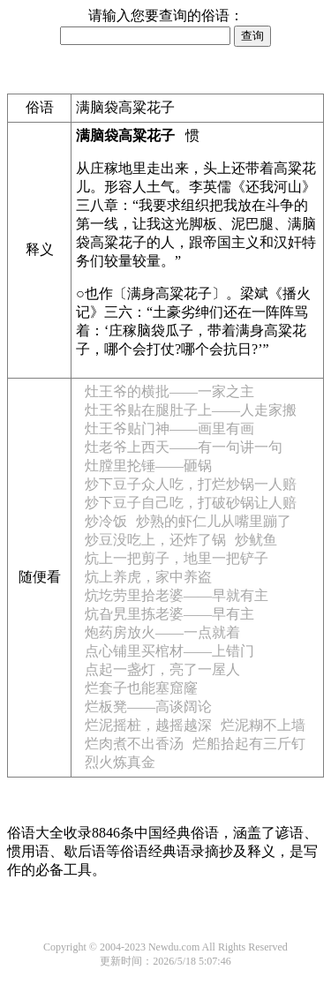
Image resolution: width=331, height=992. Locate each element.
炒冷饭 (106, 521)
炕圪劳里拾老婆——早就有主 (176, 595)
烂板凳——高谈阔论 (148, 706)
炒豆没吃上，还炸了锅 (155, 539)
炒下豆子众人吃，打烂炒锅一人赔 (191, 484)
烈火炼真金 (120, 762)
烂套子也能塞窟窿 (141, 687)
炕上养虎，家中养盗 (148, 576)
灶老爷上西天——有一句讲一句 (183, 447)
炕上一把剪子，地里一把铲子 (176, 558)
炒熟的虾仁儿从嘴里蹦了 (213, 521)
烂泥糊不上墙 (263, 725)
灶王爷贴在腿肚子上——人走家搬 (191, 409)
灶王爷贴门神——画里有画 (169, 428)
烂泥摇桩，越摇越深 (148, 725)
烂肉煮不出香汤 (134, 743)
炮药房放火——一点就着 (162, 632)
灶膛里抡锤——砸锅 (148, 465)
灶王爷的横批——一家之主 (169, 391)
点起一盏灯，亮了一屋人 (162, 669)
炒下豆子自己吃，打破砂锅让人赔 (191, 502)
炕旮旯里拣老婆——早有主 (169, 613)
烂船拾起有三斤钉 (248, 743)
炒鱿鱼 (256, 539)
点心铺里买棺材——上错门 (169, 650)
